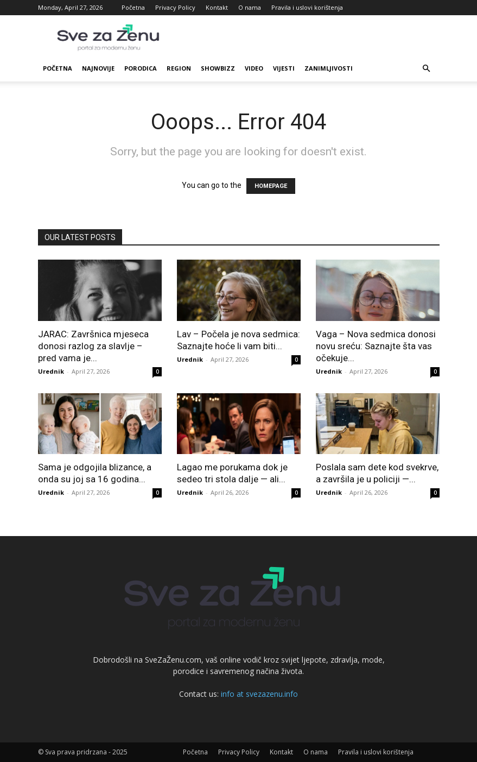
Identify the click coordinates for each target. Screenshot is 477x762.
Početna (133, 7)
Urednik (51, 371)
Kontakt (217, 7)
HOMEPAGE (271, 186)
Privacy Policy (175, 7)
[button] (427, 69)
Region (179, 68)
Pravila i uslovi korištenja (307, 7)
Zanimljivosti (328, 68)
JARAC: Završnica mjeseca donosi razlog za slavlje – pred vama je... (93, 346)
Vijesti (284, 68)
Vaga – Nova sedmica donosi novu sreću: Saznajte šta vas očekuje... (376, 346)
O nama (249, 7)
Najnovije (98, 68)
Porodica (140, 68)
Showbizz (218, 68)
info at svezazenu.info (259, 694)
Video (254, 68)
